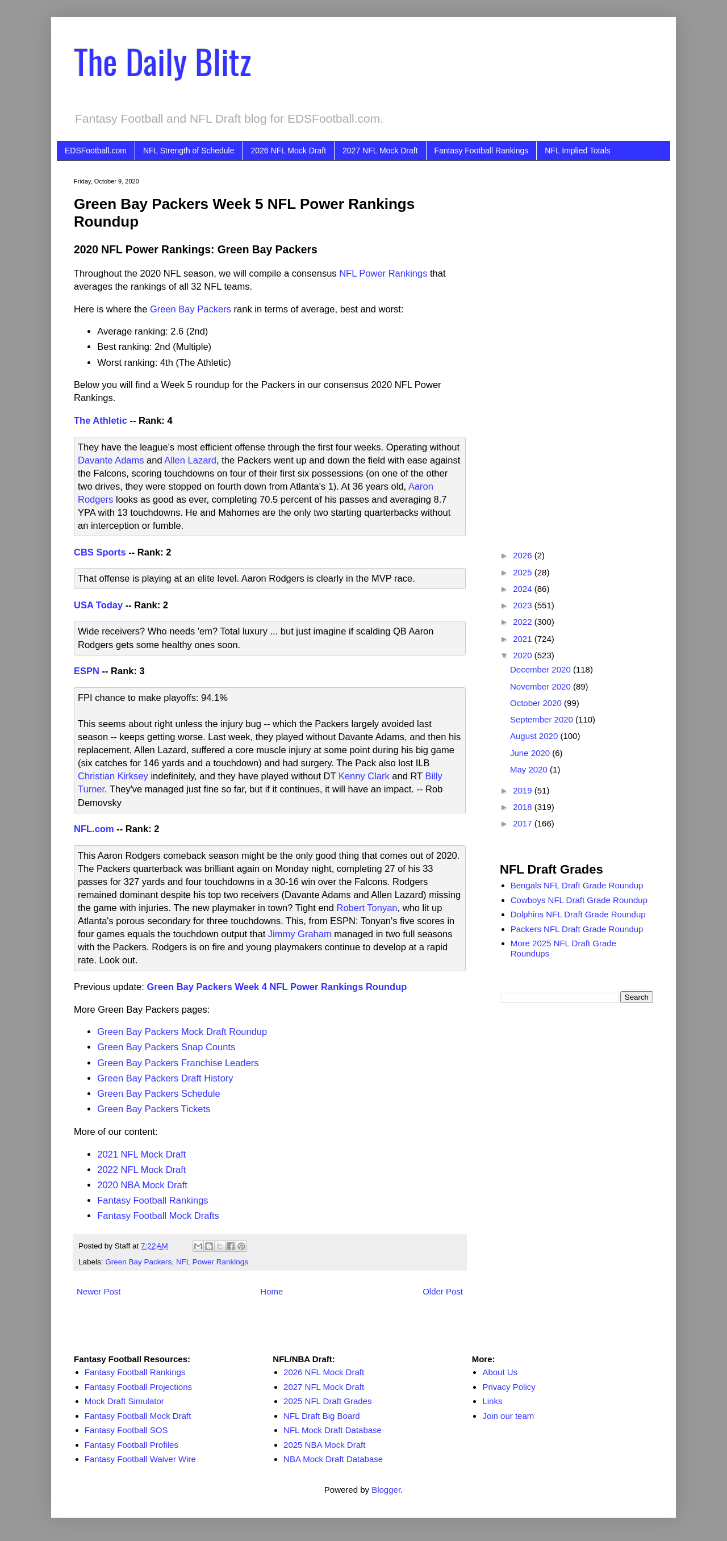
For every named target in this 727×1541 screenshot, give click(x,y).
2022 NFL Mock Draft (141, 1169)
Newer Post (99, 1291)
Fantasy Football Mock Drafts (158, 1215)
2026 (523, 555)
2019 (523, 790)
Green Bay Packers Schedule (158, 1093)
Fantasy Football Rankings (481, 150)
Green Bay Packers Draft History (165, 1078)
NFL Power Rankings (383, 273)
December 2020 (541, 669)
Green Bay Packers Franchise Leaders (177, 1063)
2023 (523, 605)
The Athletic (100, 420)
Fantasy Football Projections (138, 1387)
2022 (523, 622)
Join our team (508, 1416)
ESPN (86, 671)
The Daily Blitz (162, 60)
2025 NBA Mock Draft (324, 1445)
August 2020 (535, 736)
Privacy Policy (508, 1387)
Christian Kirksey (113, 776)
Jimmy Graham (300, 934)
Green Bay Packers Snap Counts (166, 1047)
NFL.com (94, 829)
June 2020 (531, 753)
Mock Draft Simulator (124, 1401)
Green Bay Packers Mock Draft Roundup (182, 1031)
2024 (523, 589)
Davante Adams (111, 460)
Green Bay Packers (190, 309)
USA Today (98, 605)
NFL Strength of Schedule (189, 150)
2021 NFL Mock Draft (141, 1154)
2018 (523, 807)
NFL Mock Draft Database (332, 1430)
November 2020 (541, 686)
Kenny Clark (364, 776)
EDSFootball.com (96, 150)
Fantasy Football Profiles (131, 1445)
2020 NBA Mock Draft (142, 1185)
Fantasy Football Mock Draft (138, 1416)
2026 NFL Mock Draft (289, 150)
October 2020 (537, 703)
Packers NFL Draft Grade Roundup (577, 929)
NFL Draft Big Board (321, 1416)
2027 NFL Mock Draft (380, 150)
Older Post (443, 1291)
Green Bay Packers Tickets (153, 1109)
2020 (523, 655)
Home (271, 1291)
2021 (523, 639)
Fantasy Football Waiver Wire (140, 1459)
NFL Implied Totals (577, 150)
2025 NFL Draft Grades (327, 1401)
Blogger (385, 1489)
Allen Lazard (190, 460)
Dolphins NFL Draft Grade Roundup (578, 914)
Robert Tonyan (367, 908)
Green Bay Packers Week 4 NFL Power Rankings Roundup (277, 987)
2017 (523, 823)
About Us (499, 1372)
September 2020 (542, 719)
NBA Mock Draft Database (333, 1459)
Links (492, 1401)
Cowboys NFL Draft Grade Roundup (579, 900)
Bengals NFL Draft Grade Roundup (577, 885)
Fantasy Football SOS (126, 1430)
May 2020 (530, 769)
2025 (523, 572)
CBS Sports (100, 552)
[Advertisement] (576, 348)
